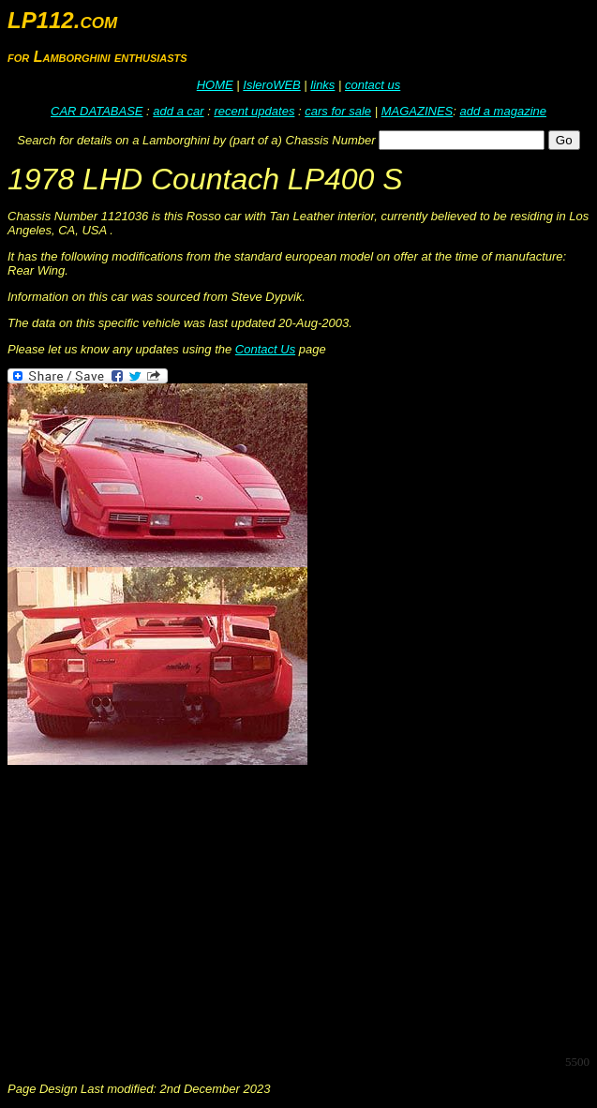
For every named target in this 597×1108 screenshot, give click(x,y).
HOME (215, 85)
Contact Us (265, 349)
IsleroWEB (271, 85)
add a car (178, 111)
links (322, 85)
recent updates (254, 111)
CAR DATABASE (96, 111)
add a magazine (502, 111)
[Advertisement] (302, 908)
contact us (372, 85)
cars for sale (338, 111)
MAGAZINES (417, 111)
